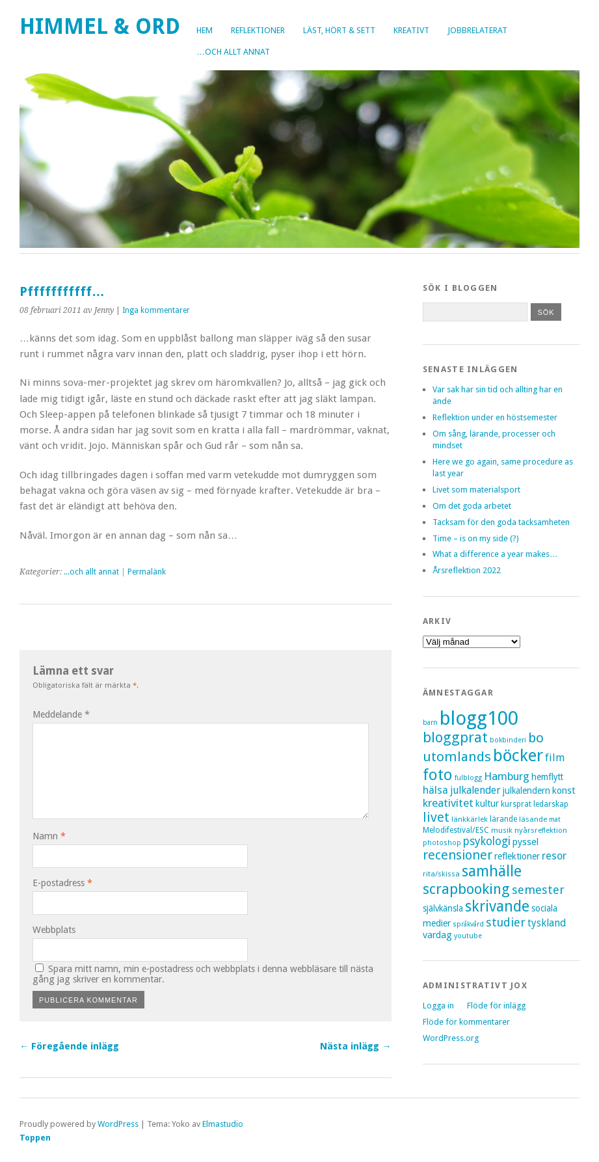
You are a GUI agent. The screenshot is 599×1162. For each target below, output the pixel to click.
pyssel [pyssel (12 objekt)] (525, 842)
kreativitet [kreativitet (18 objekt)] (448, 802)
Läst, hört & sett (339, 30)
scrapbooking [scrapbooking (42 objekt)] (466, 888)
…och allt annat (233, 52)
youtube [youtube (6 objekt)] (468, 936)
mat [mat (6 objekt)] (555, 819)
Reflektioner (258, 30)
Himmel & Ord (100, 26)
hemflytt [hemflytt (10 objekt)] (547, 777)
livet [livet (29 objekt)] (436, 817)
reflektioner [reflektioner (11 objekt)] (517, 856)
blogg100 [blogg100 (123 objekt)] (479, 718)
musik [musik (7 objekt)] (501, 830)
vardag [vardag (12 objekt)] (437, 935)
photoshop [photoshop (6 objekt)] (442, 843)
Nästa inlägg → (355, 1046)
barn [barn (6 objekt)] (430, 722)
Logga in (438, 1005)
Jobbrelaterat (477, 30)
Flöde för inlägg (496, 1005)
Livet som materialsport (476, 489)
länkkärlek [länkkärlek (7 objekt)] (469, 819)
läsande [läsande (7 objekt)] (533, 819)
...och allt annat (91, 571)
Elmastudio (222, 1124)
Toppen (35, 1137)
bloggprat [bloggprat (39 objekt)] (455, 737)
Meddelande (61, 714)
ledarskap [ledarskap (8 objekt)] (550, 804)
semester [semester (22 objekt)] (538, 890)
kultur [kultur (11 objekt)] (487, 803)
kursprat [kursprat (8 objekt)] (516, 804)
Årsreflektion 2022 (467, 570)
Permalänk (146, 571)
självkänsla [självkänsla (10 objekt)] (443, 908)
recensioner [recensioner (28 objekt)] (457, 855)
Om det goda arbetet (472, 506)
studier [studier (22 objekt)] (506, 922)
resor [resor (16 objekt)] (554, 856)
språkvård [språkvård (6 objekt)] (468, 924)
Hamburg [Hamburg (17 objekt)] (506, 776)
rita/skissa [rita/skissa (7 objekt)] (441, 873)
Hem (204, 30)
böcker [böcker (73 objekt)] (518, 755)
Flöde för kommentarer (466, 1022)
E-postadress (62, 883)
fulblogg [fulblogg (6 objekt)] (468, 778)
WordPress (118, 1124)
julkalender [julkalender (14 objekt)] (475, 790)
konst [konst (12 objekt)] (564, 790)
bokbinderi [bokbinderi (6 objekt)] (508, 740)
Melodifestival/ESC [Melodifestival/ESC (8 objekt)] (456, 830)
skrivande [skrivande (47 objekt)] (497, 906)
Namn (49, 836)
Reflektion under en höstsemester (495, 417)
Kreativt (411, 30)
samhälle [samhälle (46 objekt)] (492, 871)
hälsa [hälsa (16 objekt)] (435, 790)
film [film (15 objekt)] (555, 757)
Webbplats (54, 930)
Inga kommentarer (156, 310)
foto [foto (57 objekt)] (438, 774)
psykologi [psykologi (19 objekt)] (487, 841)
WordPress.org (451, 1038)
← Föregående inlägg (69, 1046)
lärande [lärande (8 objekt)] (503, 819)
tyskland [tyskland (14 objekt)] (546, 923)
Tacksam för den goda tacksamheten (501, 522)
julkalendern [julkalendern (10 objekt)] (526, 790)
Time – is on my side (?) (476, 538)
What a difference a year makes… (495, 554)
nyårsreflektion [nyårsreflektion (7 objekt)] (540, 830)
